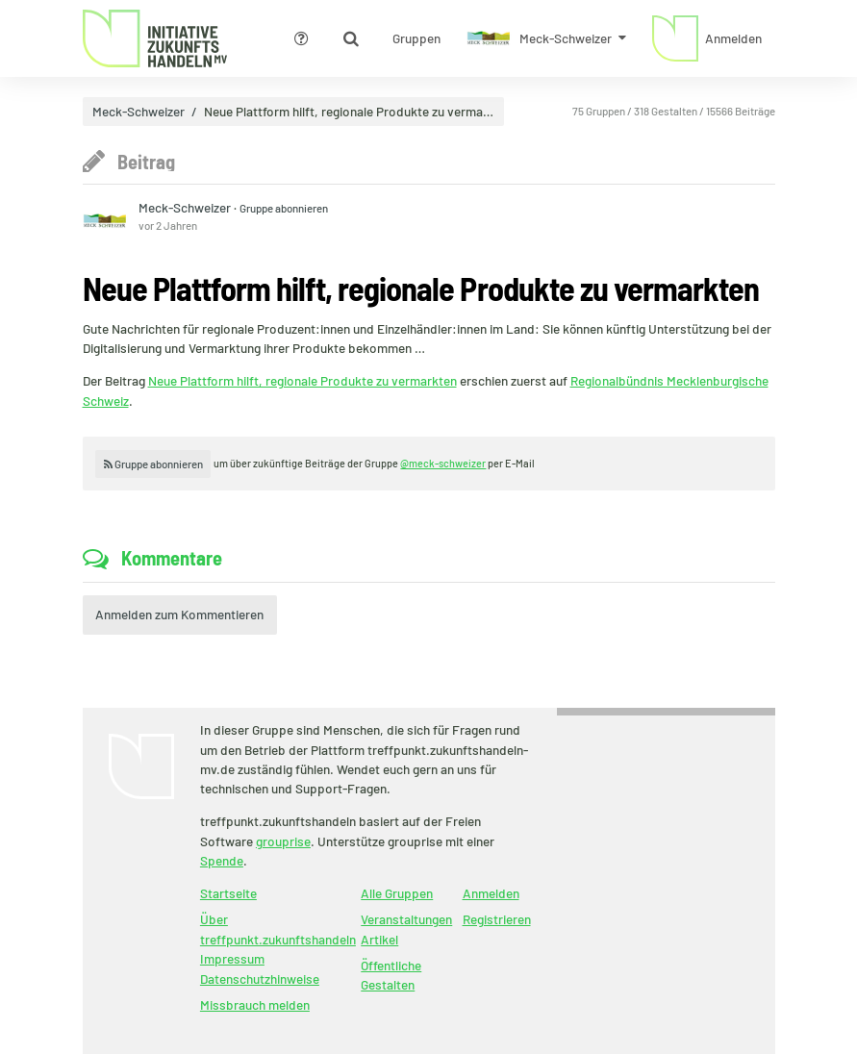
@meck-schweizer (443, 463)
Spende (221, 860)
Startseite (228, 893)
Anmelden (491, 893)
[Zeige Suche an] (351, 38)
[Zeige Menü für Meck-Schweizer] (547, 38)
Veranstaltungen (406, 919)
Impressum (232, 958)
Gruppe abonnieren (283, 207)
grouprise (283, 841)
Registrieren (497, 919)
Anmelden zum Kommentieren (179, 614)
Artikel (379, 939)
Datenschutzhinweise (259, 978)
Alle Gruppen (397, 893)
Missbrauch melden (255, 1004)
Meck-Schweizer (138, 111)
